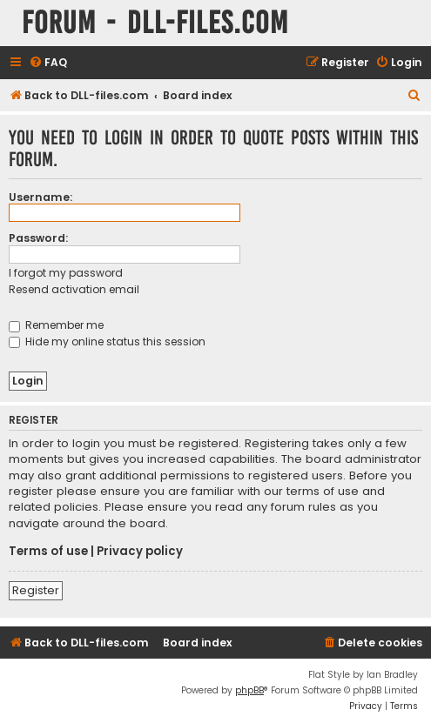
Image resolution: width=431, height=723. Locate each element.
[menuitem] (48, 63)
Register (35, 590)
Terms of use (48, 551)
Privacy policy (140, 551)
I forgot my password (66, 272)
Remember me (56, 325)
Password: (38, 238)
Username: (40, 197)
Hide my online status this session (107, 341)
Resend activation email (74, 289)
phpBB (249, 690)
